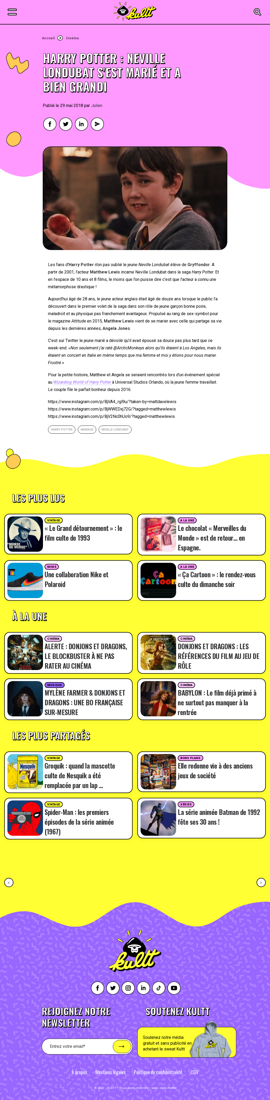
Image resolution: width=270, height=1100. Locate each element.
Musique (54, 685)
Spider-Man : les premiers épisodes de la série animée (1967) (79, 821)
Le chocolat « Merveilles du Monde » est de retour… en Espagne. (212, 537)
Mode (51, 567)
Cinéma (72, 38)
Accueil (48, 38)
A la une (187, 520)
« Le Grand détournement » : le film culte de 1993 (83, 532)
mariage (87, 429)
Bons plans (190, 758)
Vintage (53, 520)
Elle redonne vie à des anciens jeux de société (215, 770)
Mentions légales (110, 1072)
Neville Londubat (115, 429)
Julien (96, 105)
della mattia (168, 1088)
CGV (194, 1072)
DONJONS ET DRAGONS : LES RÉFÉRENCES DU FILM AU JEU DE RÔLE (218, 656)
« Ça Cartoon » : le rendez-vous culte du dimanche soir (217, 579)
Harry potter (62, 429)
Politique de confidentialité (158, 1072)
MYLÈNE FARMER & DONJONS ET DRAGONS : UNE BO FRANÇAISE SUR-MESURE (85, 702)
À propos (79, 1072)
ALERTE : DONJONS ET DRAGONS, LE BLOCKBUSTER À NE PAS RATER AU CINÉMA (86, 656)
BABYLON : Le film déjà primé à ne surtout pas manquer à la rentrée (217, 702)
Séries (186, 804)
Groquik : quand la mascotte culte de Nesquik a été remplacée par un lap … (80, 775)
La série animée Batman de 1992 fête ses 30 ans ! (219, 817)
